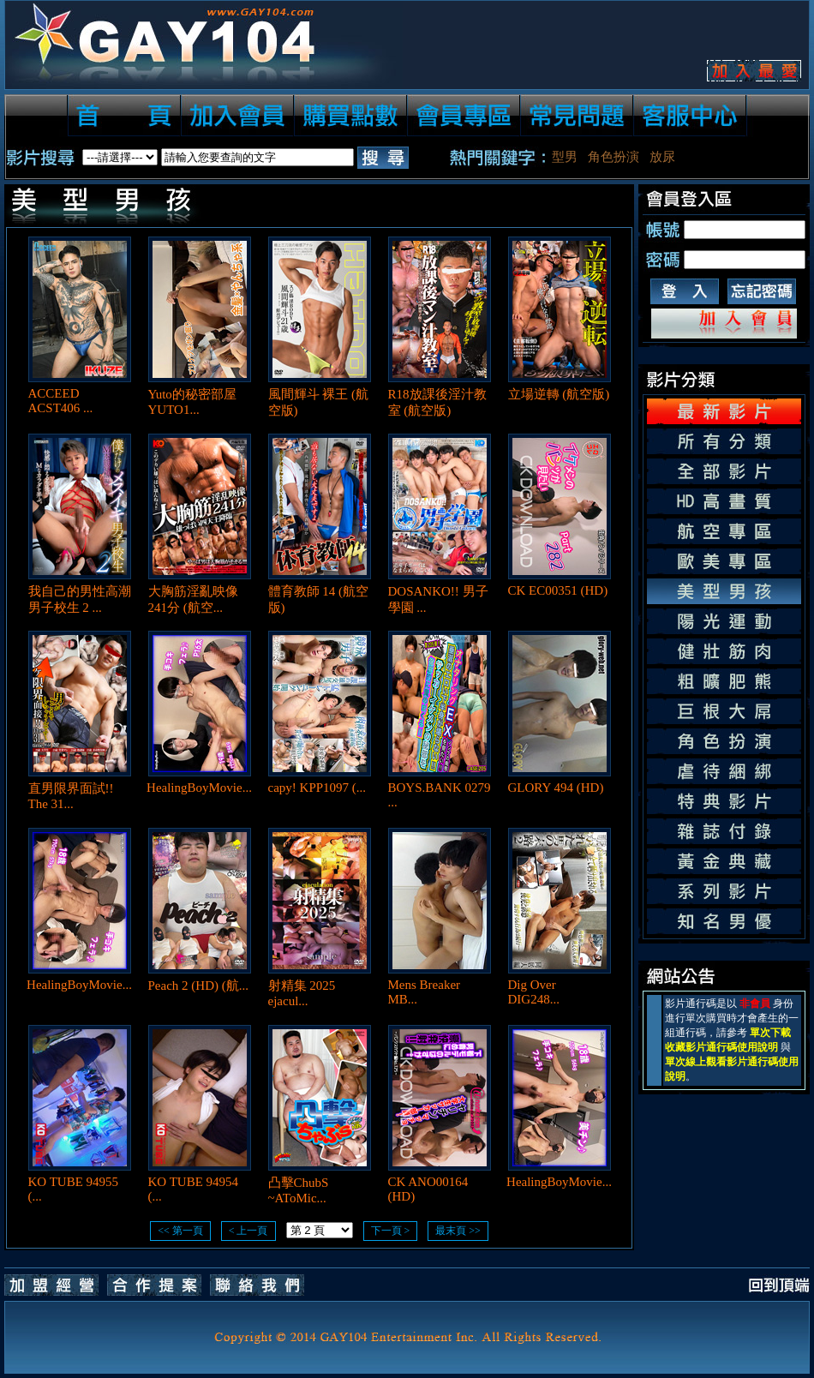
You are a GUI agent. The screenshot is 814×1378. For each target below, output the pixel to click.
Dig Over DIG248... (534, 992)
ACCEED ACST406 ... (60, 400)
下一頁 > (390, 1231)
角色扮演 (613, 157)
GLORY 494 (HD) (556, 787)
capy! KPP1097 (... (317, 787)
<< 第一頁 (180, 1231)
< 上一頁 (248, 1231)
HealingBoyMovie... (199, 787)
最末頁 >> (458, 1231)
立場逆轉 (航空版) (559, 394)
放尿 (662, 157)
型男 (565, 157)
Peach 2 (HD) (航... (198, 985)
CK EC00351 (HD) (558, 590)
